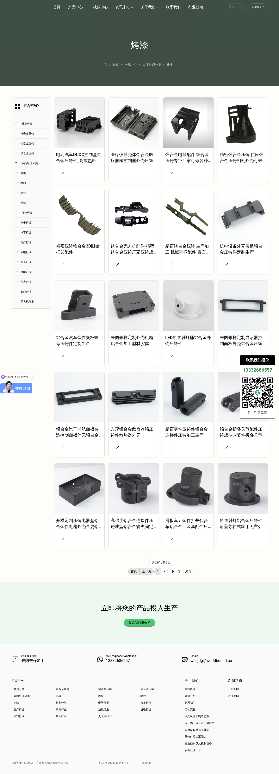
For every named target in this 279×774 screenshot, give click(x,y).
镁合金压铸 (27, 153)
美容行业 (26, 281)
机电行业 (26, 272)
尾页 (188, 571)
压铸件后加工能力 (195, 736)
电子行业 (26, 222)
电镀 (23, 173)
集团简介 (190, 689)
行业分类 (27, 212)
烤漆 (23, 202)
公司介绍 (190, 695)
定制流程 (190, 709)
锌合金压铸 (27, 133)
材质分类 (27, 123)
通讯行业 (26, 262)
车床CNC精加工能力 (197, 729)
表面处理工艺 (193, 750)
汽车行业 (26, 232)
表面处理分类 (30, 163)
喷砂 (23, 192)
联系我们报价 (139, 623)
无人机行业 (27, 301)
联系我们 (190, 702)
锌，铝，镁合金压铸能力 (199, 723)
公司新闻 (233, 689)
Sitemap (146, 762)
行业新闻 (233, 695)
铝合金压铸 (27, 143)
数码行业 (26, 291)
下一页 (175, 571)
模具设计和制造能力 (197, 716)
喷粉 (23, 183)
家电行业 (26, 252)
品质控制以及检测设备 (198, 743)
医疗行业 (26, 242)
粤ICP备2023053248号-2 (113, 762)
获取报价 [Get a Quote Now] (258, 7)
